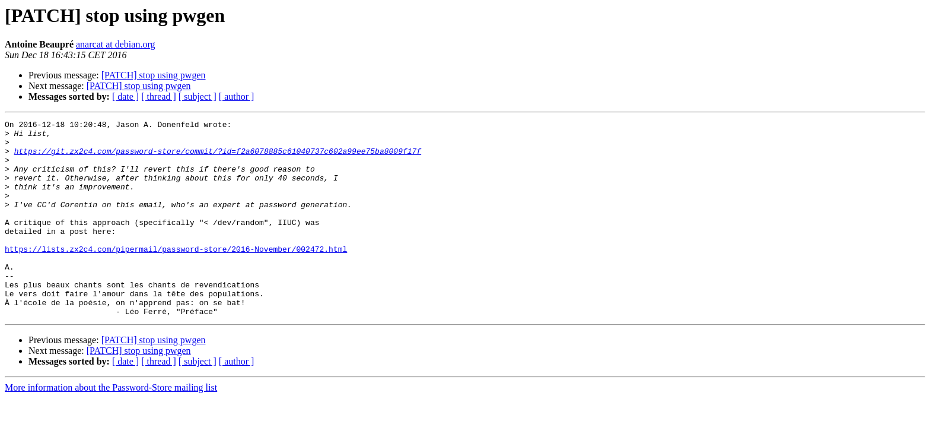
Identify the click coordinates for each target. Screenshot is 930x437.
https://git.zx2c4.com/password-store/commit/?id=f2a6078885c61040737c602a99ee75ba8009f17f (217, 158)
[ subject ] (197, 96)
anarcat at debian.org (115, 44)
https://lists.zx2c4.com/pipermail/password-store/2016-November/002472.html (176, 275)
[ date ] (125, 96)
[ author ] (236, 96)
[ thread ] (158, 96)
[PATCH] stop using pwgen (153, 75)
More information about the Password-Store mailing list (111, 427)
